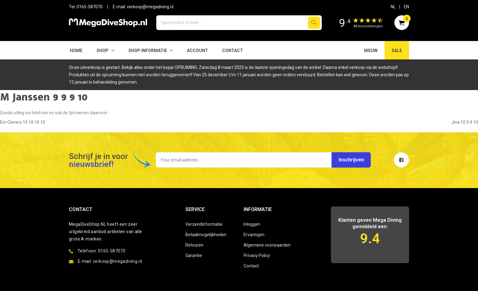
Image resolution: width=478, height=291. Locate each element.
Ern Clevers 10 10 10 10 (22, 122)
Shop (102, 50)
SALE (397, 50)
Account (197, 50)
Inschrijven (350, 160)
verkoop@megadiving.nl (150, 6)
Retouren (194, 245)
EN (406, 6)
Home (76, 50)
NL (393, 6)
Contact (232, 50)
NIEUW (370, 50)
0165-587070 (90, 6)
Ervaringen (254, 234)
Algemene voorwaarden (267, 245)
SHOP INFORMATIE (147, 50)
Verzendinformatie (203, 224)
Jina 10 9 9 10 (464, 122)
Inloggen (252, 224)
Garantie (193, 255)
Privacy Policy (257, 255)
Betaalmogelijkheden (205, 234)
